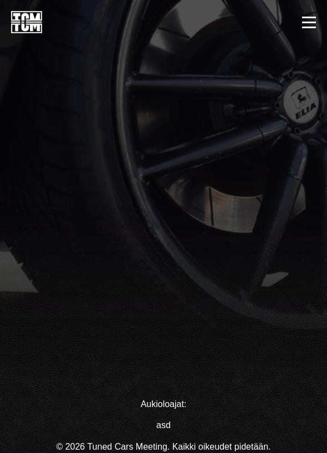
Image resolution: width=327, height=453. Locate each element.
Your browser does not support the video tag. (163, 197)
